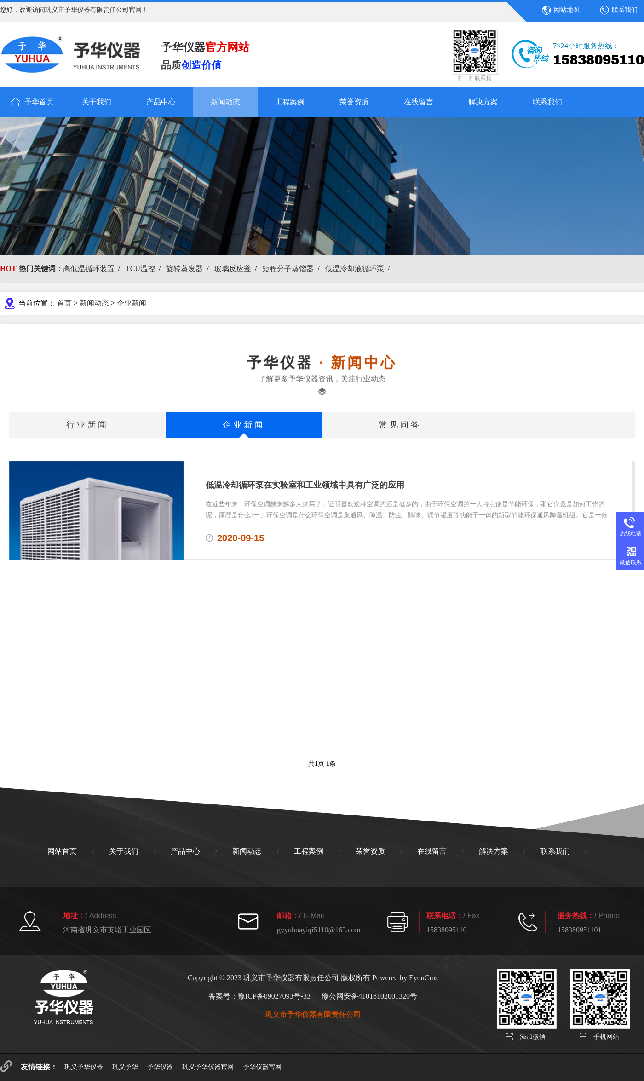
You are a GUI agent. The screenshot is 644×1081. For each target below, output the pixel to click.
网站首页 (62, 851)
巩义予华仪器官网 (208, 1067)
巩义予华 (125, 1067)
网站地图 (567, 9)
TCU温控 (140, 268)
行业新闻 (87, 424)
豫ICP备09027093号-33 (274, 996)
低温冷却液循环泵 (354, 268)
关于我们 (96, 102)
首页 (64, 303)
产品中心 (161, 102)
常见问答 (400, 424)
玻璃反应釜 (232, 268)
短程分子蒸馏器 (288, 268)
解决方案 (483, 102)
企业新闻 (131, 303)
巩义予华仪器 (83, 1067)
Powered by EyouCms (404, 978)
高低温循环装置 (89, 268)
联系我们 (625, 9)
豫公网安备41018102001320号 (369, 996)
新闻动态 (225, 102)
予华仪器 (160, 1067)
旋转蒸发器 (184, 268)
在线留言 (418, 102)
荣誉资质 (354, 102)
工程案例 (290, 102)
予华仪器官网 (262, 1067)
